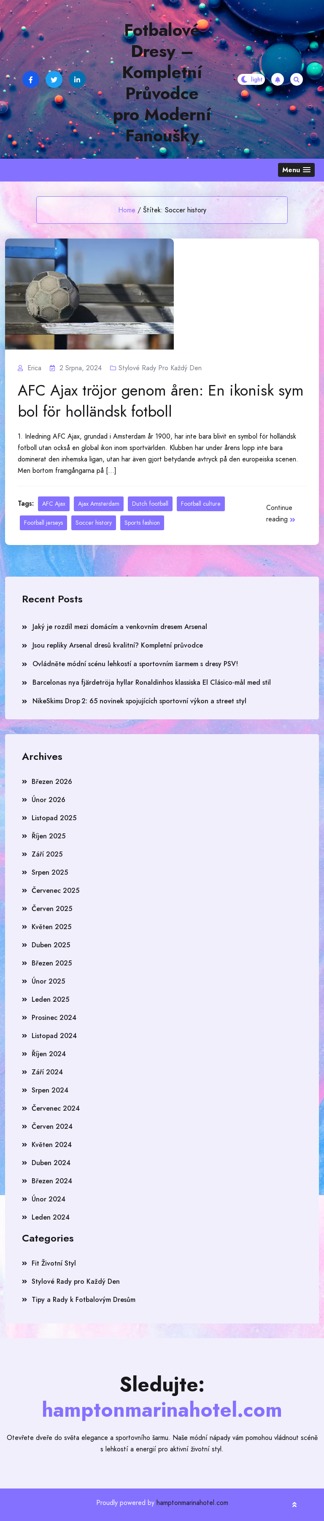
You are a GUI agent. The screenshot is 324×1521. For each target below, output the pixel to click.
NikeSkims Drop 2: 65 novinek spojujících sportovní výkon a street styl (139, 701)
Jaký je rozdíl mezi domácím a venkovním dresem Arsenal (119, 627)
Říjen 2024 (49, 1054)
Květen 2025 (51, 927)
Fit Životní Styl (54, 1263)
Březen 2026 (52, 781)
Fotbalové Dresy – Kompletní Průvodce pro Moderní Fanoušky (162, 82)
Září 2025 (47, 854)
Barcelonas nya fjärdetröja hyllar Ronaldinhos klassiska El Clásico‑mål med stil (151, 682)
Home (126, 210)
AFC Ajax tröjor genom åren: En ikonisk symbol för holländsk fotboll (161, 401)
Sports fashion (142, 522)
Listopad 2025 (54, 818)
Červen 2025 (52, 909)
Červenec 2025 (55, 890)
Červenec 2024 (56, 1108)
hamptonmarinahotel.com (192, 1502)
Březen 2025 (52, 963)
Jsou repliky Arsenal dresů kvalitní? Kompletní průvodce (117, 645)
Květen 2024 (52, 1145)
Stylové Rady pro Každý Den (160, 368)
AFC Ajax (53, 503)
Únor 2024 (48, 1199)
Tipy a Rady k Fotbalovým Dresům (83, 1299)
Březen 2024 (52, 1181)
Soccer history (94, 522)
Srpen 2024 (50, 1090)
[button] (296, 170)
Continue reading (280, 513)
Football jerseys (43, 522)
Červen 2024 (52, 1126)
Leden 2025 (50, 999)
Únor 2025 (48, 981)
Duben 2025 (51, 945)
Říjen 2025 (48, 836)
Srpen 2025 (50, 872)
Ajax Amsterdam (98, 503)
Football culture (201, 503)
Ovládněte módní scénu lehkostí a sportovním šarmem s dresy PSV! (135, 664)
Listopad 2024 (54, 1036)
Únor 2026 (48, 800)
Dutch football (150, 503)
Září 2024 (47, 1072)
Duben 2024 (51, 1163)
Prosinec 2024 (54, 1017)
